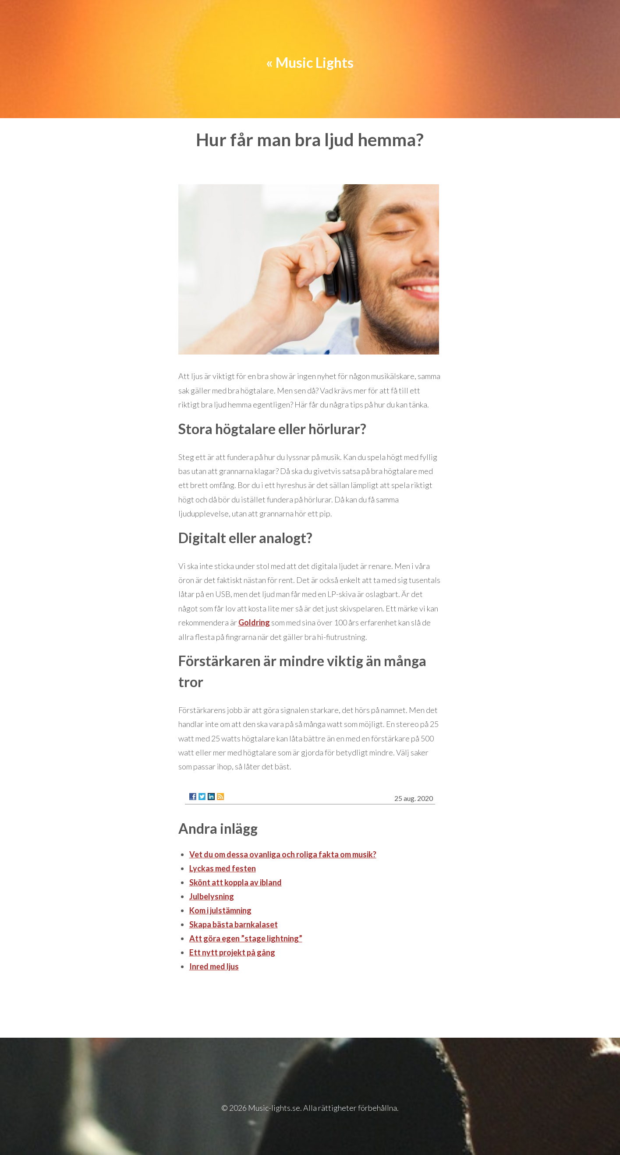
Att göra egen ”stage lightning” (245, 938)
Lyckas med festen (222, 868)
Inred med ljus (214, 966)
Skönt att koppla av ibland (235, 882)
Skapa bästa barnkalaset (233, 924)
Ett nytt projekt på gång (232, 952)
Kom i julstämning (220, 910)
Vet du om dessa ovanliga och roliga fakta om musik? (282, 854)
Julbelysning (211, 896)
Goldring (254, 622)
